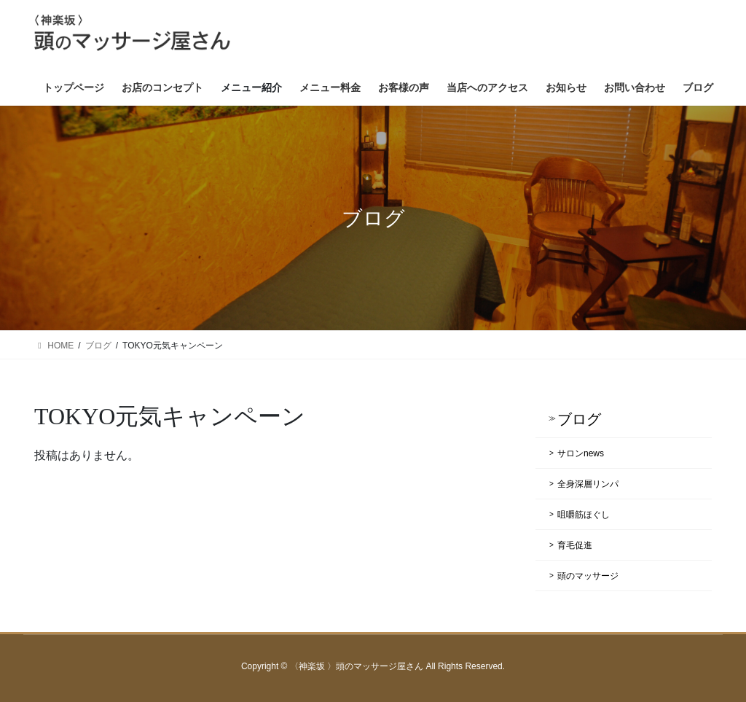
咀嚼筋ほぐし (583, 515)
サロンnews (580, 453)
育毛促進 (574, 545)
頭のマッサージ (588, 576)
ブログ (579, 419)
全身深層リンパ (588, 484)
